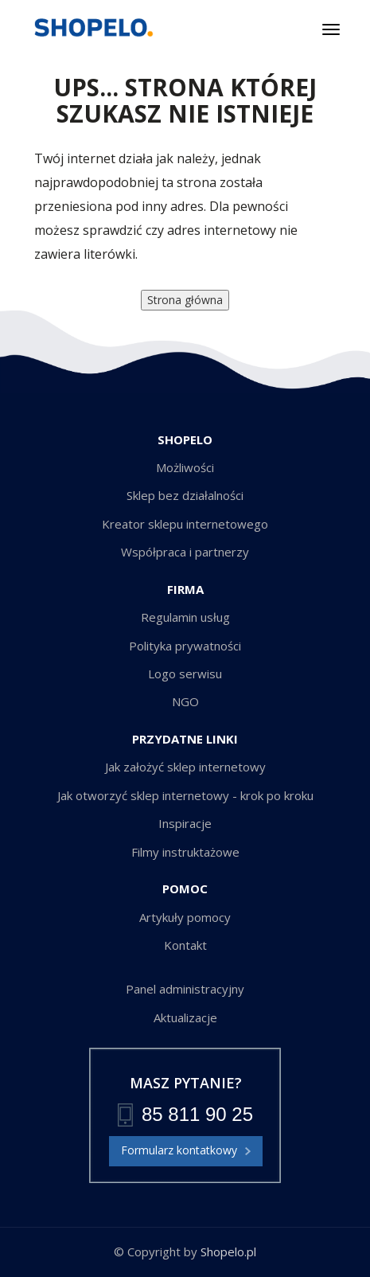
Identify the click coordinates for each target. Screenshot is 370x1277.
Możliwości (185, 467)
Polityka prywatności (185, 646)
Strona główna (185, 299)
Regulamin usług (185, 617)
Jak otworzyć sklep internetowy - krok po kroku (185, 795)
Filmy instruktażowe (185, 852)
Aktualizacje (185, 1017)
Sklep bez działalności (185, 495)
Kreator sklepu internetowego (185, 524)
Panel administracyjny (185, 989)
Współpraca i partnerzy (185, 552)
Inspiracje (185, 823)
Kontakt (185, 945)
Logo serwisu (185, 673)
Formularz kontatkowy (186, 1151)
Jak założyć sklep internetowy (185, 767)
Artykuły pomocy (185, 917)
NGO (185, 701)
